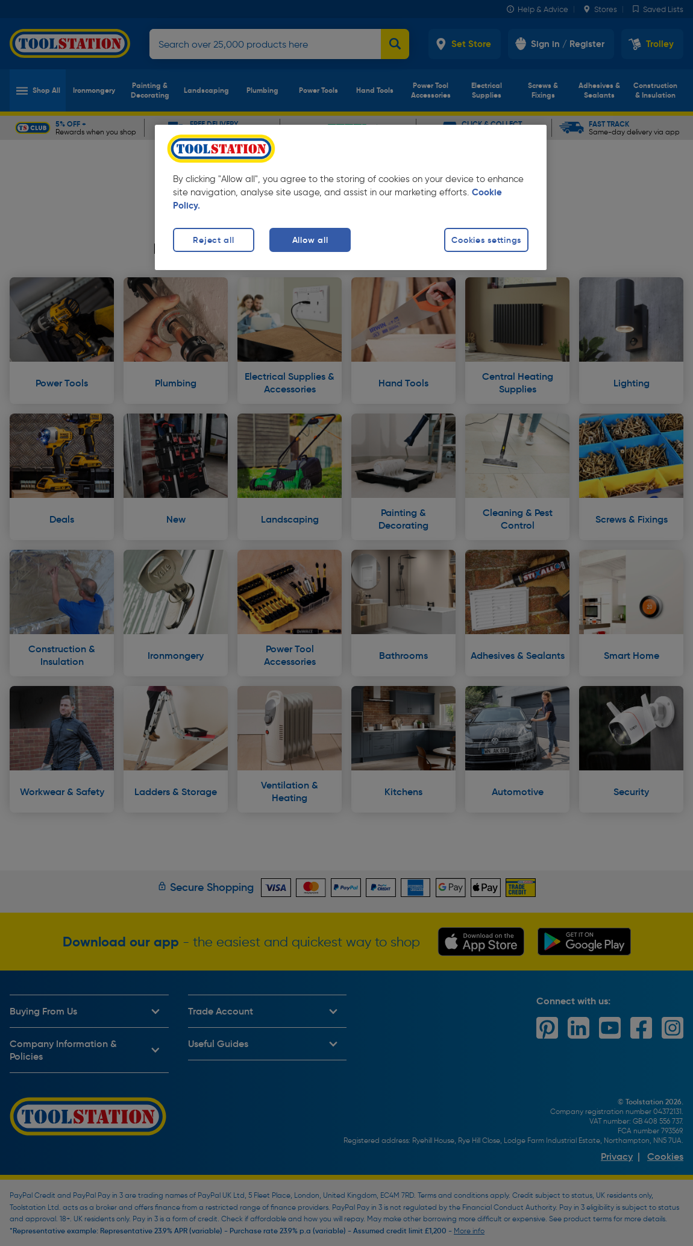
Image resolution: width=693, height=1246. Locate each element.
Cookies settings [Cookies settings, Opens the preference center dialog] (486, 239)
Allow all (310, 239)
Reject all (213, 239)
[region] (351, 197)
